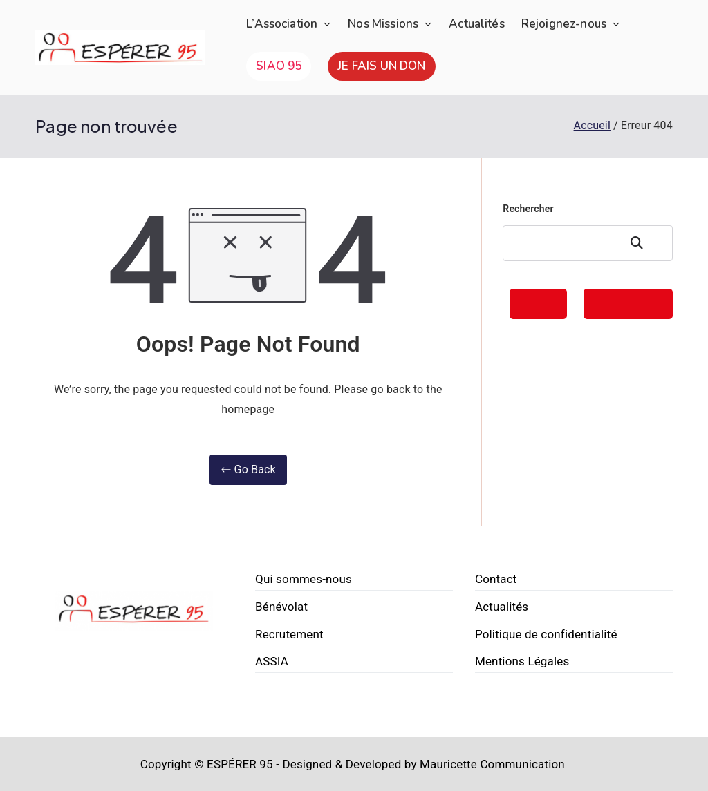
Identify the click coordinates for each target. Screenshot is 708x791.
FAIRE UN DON (628, 303)
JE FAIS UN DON (381, 66)
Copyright (166, 764)
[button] (324, 24)
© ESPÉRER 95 (233, 764)
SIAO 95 (278, 66)
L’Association (288, 24)
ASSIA (271, 661)
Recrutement (289, 634)
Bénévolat (281, 606)
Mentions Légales (522, 661)
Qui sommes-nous (303, 579)
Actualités (477, 24)
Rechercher (528, 208)
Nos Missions (390, 24)
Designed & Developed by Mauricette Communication (423, 764)
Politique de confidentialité (546, 634)
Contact (496, 579)
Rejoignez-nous (570, 24)
